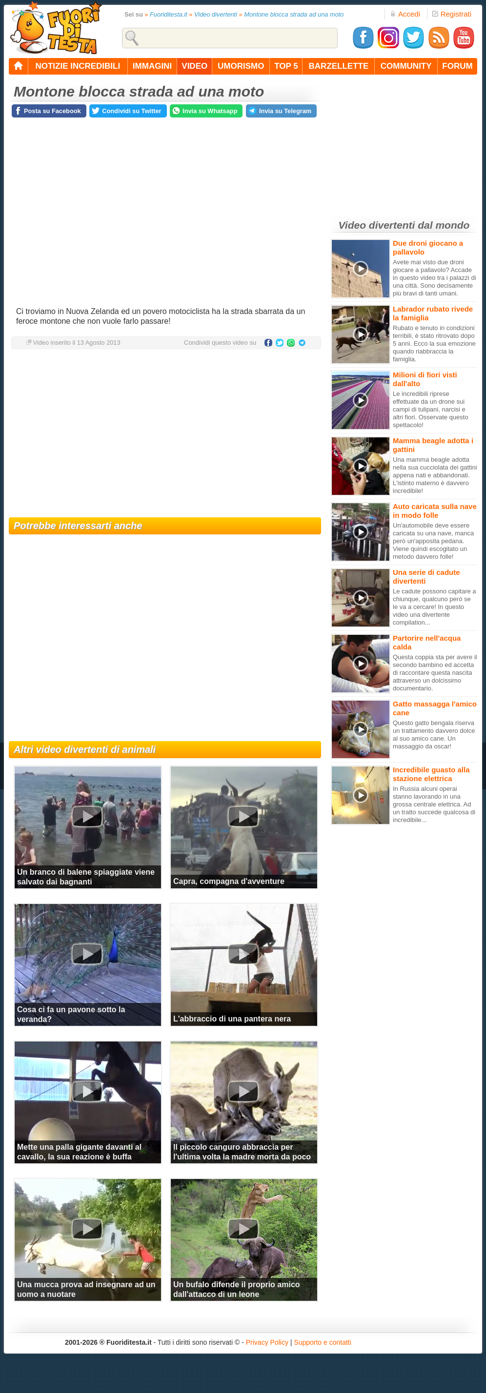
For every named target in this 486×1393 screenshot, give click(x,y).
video (194, 66)
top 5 (286, 66)
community (406, 66)
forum (457, 66)
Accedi (405, 14)
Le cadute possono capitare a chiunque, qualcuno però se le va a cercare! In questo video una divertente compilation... (434, 607)
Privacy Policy (267, 1342)
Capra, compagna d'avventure (228, 881)
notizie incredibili (77, 66)
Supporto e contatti (322, 1342)
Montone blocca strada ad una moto (294, 14)
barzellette (339, 66)
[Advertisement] (165, 434)
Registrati (451, 14)
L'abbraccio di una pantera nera (232, 1019)
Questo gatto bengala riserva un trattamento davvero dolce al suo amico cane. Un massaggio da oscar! (434, 734)
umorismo (241, 66)
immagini (152, 66)
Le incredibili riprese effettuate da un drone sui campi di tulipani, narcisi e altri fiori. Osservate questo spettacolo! (430, 409)
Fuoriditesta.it (168, 14)
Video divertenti (215, 14)
